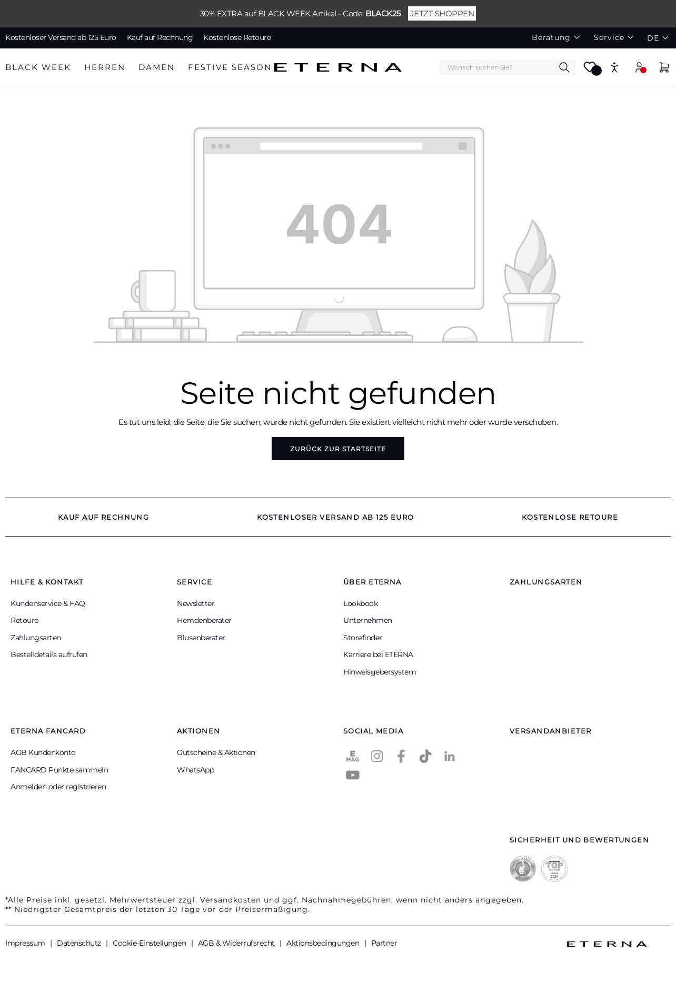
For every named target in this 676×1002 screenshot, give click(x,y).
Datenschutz (80, 943)
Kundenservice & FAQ (48, 603)
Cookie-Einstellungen (150, 943)
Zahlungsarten (36, 637)
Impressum (26, 943)
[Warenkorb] (664, 69)
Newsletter (195, 603)
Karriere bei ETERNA (378, 654)
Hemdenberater (204, 620)
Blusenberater (201, 637)
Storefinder (362, 637)
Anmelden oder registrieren (58, 786)
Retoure (24, 620)
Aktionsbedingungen (323, 943)
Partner (384, 943)
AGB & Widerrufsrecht (237, 943)
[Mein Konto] (639, 67)
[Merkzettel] (589, 70)
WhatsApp (195, 770)
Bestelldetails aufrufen (49, 654)
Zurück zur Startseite (338, 449)
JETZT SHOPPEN (442, 13)
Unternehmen (367, 620)
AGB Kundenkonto (43, 752)
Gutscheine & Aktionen (216, 752)
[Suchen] (564, 67)
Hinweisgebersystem (379, 672)
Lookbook (360, 603)
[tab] (38, 68)
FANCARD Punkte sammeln (59, 770)
